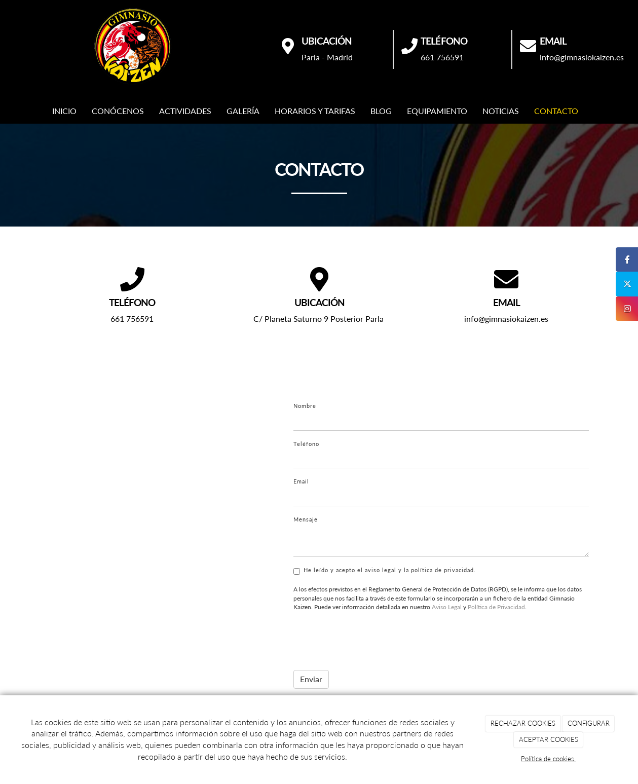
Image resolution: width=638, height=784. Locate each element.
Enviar (311, 679)
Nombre (304, 405)
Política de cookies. (548, 759)
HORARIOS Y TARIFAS (315, 111)
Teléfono (306, 443)
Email (301, 481)
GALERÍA (243, 111)
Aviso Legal (447, 607)
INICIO (64, 111)
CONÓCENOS (118, 111)
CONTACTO (556, 111)
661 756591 (442, 57)
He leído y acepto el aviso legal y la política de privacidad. (384, 571)
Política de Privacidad (496, 607)
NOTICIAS (500, 111)
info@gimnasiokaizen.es (582, 57)
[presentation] (370, 638)
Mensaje (305, 519)
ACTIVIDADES (185, 111)
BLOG (381, 111)
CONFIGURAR (589, 723)
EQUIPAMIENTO (437, 111)
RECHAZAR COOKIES (523, 723)
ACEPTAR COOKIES (548, 739)
